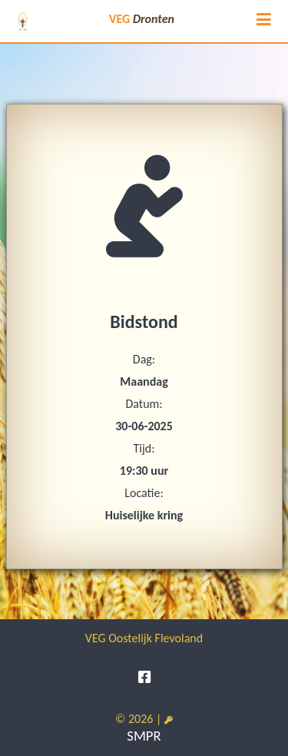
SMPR (144, 735)
